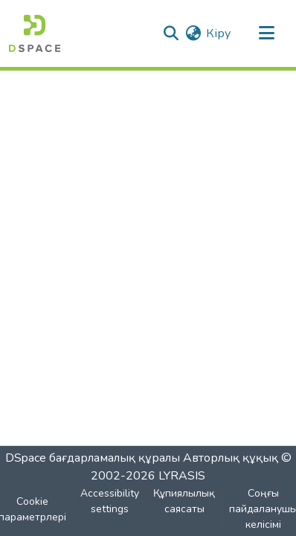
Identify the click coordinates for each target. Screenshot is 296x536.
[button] (34, 33)
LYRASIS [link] (181, 476)
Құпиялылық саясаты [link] (184, 501)
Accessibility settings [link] (109, 501)
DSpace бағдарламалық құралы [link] (92, 458)
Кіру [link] (218, 33)
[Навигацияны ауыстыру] (266, 33)
